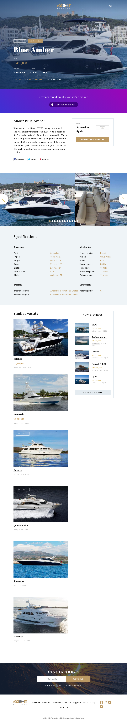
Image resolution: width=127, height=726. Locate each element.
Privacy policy (89, 702)
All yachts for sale (92, 392)
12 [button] (77, 221)
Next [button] (123, 199)
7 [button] (65, 221)
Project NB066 (99, 364)
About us (46, 702)
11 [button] (75, 221)
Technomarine (99, 337)
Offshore (16, 474)
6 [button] (62, 221)
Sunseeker (19, 72)
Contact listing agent (92, 139)
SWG (94, 324)
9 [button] (70, 221)
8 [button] (67, 221)
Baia (14, 585)
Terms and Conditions (61, 702)
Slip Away (18, 581)
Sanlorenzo (95, 358)
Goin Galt (18, 414)
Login (110, 6)
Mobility (18, 636)
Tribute (15, 423)
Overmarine (96, 343)
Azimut (94, 331)
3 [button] (55, 221)
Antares (17, 469)
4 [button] (57, 221)
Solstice (17, 358)
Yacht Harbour (64, 6)
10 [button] (72, 221)
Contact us (63, 707)
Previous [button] (4, 199)
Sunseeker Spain (82, 129)
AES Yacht (95, 370)
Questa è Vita (20, 525)
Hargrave (16, 641)
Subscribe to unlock (65, 104)
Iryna (94, 376)
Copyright (77, 702)
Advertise (36, 702)
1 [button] (50, 221)
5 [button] (60, 221)
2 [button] (52, 221)
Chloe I (95, 351)
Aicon (15, 530)
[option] (37, 199)
